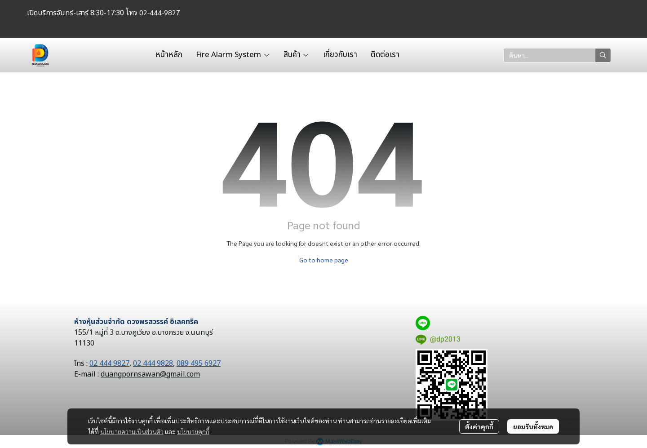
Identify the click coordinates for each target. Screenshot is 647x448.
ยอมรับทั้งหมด (533, 426)
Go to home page (323, 260)
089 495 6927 (199, 363)
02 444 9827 (109, 363)
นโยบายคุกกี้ (193, 431)
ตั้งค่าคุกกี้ (479, 426)
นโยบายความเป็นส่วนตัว (132, 431)
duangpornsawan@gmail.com (150, 374)
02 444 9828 (153, 363)
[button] (557, 55)
